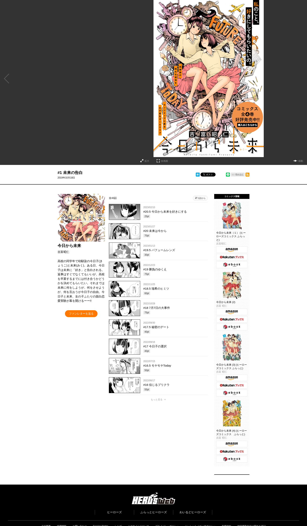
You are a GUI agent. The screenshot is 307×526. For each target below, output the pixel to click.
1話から (202, 198)
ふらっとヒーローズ (153, 512)
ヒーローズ (114, 512)
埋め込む (239, 174)
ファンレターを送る (81, 313)
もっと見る (157, 399)
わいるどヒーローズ (193, 512)
